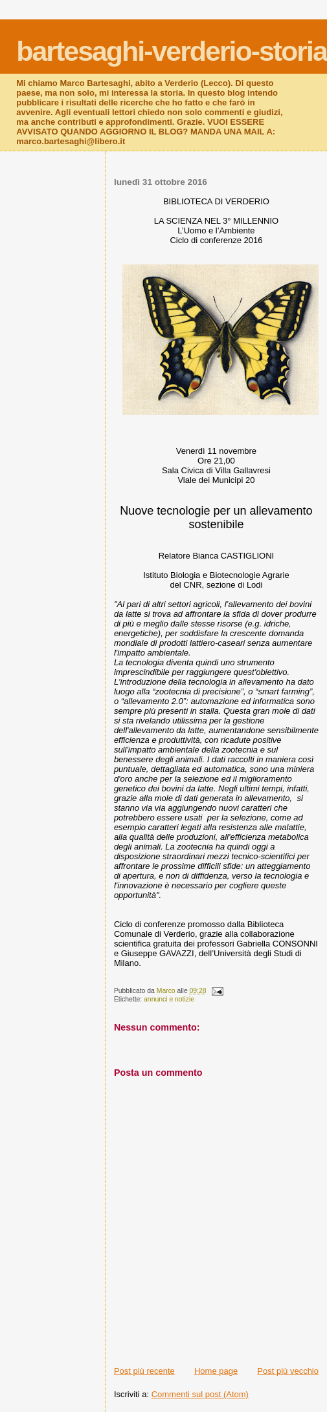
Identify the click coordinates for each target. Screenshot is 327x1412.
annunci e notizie (169, 999)
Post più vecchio (288, 1371)
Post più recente (144, 1371)
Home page (216, 1371)
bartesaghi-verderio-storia (171, 51)
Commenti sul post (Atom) (200, 1394)
